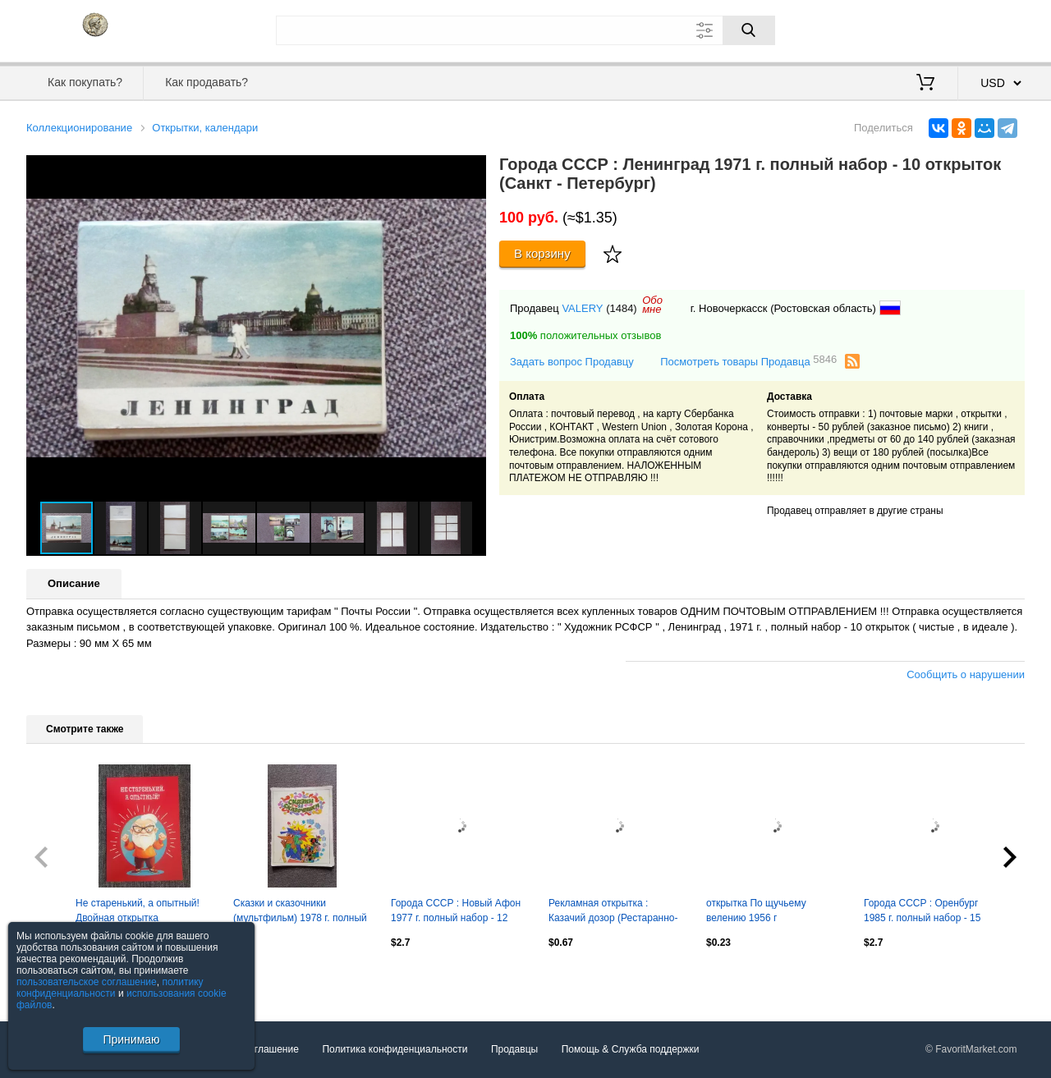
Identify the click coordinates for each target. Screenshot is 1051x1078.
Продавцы (514, 1049)
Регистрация (991, 28)
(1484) (621, 308)
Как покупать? (85, 82)
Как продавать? (206, 82)
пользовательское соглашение (86, 982)
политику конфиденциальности (110, 987)
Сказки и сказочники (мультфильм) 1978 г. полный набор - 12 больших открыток (300, 912)
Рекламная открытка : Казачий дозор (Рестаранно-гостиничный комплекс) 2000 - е (617, 912)
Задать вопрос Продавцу (572, 362)
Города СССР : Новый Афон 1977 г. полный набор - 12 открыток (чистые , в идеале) (457, 912)
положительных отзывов (585, 335)
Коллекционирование (79, 128)
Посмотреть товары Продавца (748, 361)
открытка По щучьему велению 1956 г (756, 910)
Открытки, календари (205, 128)
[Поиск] (749, 30)
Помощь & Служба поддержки (631, 1049)
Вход (929, 28)
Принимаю (131, 1039)
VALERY (582, 308)
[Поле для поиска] (525, 30)
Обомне (652, 305)
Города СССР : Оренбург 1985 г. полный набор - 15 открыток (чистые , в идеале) (930, 912)
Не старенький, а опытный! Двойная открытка (138, 910)
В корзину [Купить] (542, 253)
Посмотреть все (62, 978)
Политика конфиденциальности (394, 1049)
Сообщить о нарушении (965, 674)
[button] (471, 170)
